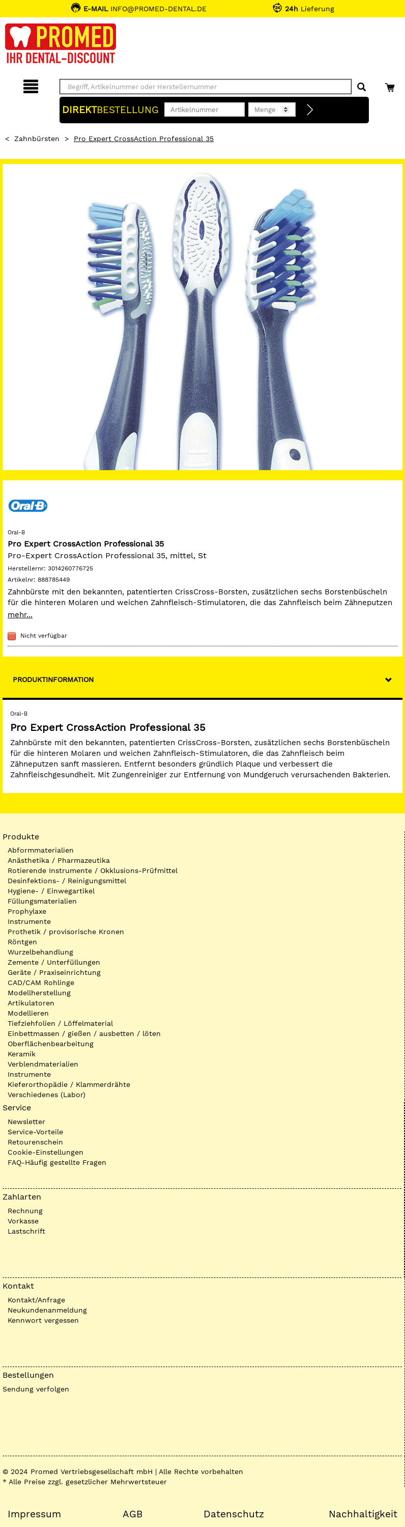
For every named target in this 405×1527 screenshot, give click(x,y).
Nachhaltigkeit (363, 1514)
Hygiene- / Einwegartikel (51, 891)
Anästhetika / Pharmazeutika (59, 860)
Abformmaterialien (41, 850)
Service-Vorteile (35, 1132)
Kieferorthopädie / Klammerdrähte (69, 1084)
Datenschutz (234, 1514)
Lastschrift (26, 1231)
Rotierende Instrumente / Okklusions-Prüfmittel (93, 870)
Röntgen (22, 942)
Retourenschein (35, 1142)
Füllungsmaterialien (42, 901)
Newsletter (26, 1121)
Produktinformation (53, 679)
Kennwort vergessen (43, 1320)
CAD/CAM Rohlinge (41, 982)
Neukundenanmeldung (47, 1310)
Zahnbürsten (37, 138)
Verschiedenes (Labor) (46, 1094)
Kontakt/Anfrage (36, 1300)
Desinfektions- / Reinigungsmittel (67, 881)
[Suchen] (361, 87)
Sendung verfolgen (36, 1389)
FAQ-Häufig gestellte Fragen (57, 1162)
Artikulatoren (31, 1003)
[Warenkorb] (391, 84)
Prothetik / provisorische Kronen (66, 932)
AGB (132, 1514)
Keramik (22, 1054)
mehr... (20, 614)
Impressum (34, 1514)
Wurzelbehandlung (40, 952)
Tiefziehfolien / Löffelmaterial (60, 1023)
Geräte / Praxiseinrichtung (54, 972)
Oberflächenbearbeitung (51, 1044)
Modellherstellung (39, 993)
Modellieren (28, 1013)
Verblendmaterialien (43, 1064)
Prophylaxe (27, 911)
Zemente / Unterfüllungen (54, 962)
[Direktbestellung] (310, 110)
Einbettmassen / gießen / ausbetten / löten (84, 1033)
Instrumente (29, 921)
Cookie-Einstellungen (45, 1152)
